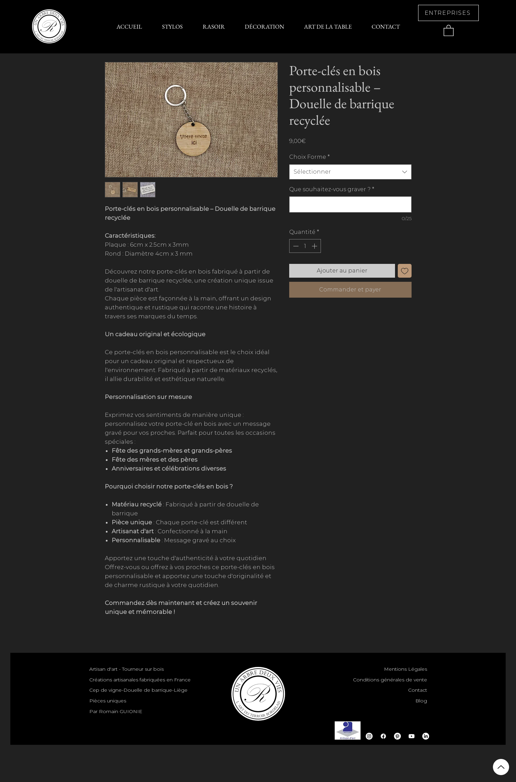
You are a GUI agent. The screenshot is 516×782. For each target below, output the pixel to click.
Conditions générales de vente (390, 680)
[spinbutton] (305, 246)
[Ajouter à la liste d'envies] (405, 271)
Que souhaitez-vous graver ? (331, 189)
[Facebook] (383, 736)
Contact (417, 690)
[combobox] (350, 171)
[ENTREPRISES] (448, 13)
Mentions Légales (405, 669)
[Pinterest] (397, 736)
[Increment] (315, 246)
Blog (421, 701)
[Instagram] (369, 736)
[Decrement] (295, 246)
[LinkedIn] (425, 736)
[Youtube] (411, 736)
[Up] (501, 767)
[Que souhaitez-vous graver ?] (350, 204)
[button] (449, 30)
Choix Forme (309, 157)
